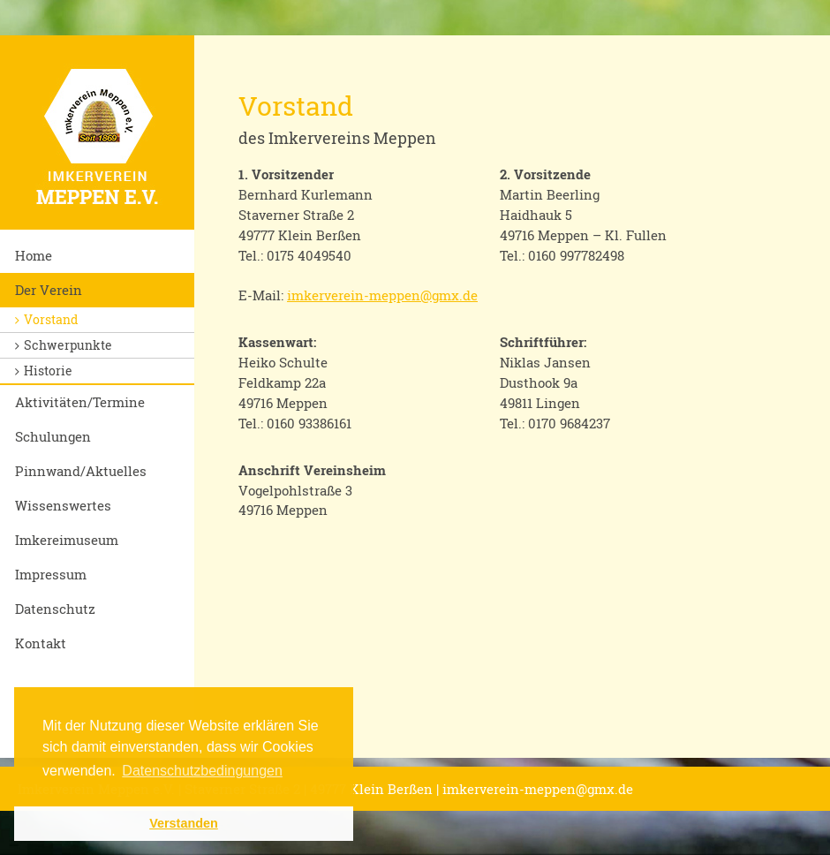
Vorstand (51, 320)
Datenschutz (55, 608)
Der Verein (48, 290)
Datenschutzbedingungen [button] (202, 770)
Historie (48, 371)
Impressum (51, 574)
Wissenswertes (63, 505)
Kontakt (40, 643)
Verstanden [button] (183, 823)
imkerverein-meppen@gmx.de (382, 295)
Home (33, 255)
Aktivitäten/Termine (80, 402)
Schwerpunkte (68, 345)
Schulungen (53, 436)
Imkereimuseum (66, 540)
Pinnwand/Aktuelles (81, 471)
